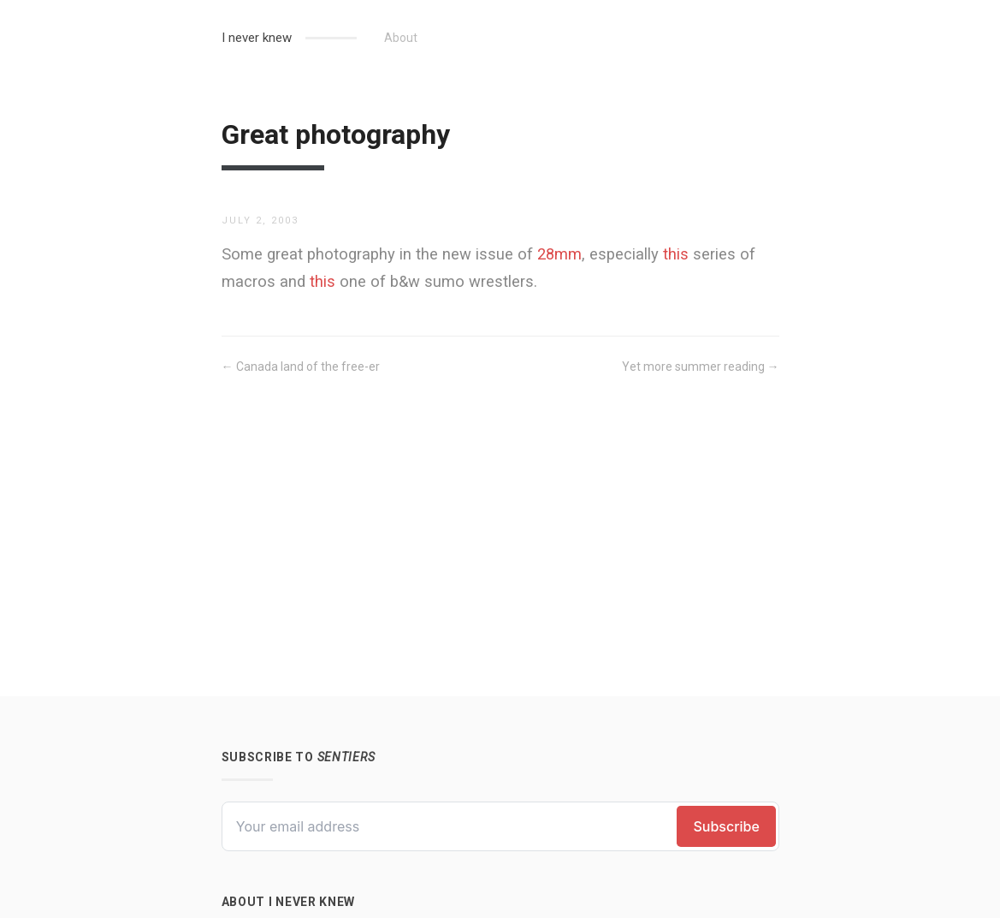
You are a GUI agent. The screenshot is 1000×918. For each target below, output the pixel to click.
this (676, 254)
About (400, 38)
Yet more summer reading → (700, 366)
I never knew (257, 37)
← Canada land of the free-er (301, 366)
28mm (559, 254)
